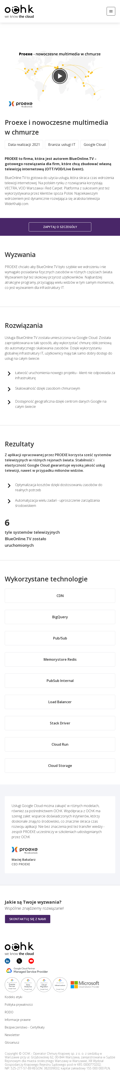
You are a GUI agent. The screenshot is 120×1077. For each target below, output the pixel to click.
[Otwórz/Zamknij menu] (111, 11)
